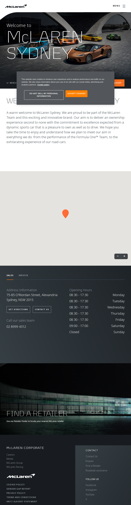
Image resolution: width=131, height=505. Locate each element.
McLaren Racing (15, 466)
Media (10, 458)
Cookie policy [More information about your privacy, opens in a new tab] (43, 85)
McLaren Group (15, 462)
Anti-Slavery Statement (22, 501)
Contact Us (91, 456)
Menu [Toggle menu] (12, 82)
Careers (11, 454)
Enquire (90, 461)
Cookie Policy (16, 484)
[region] (65, 88)
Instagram (91, 489)
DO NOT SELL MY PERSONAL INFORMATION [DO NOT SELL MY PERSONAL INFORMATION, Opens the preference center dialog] (43, 95)
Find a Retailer (93, 465)
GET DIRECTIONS (18, 309)
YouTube (90, 494)
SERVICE (23, 275)
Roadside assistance (96, 470)
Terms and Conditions (21, 497)
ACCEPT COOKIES (76, 93)
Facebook (91, 485)
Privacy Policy (16, 493)
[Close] (109, 75)
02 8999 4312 (16, 326)
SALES (10, 275)
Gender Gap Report (19, 488)
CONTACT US (42, 309)
